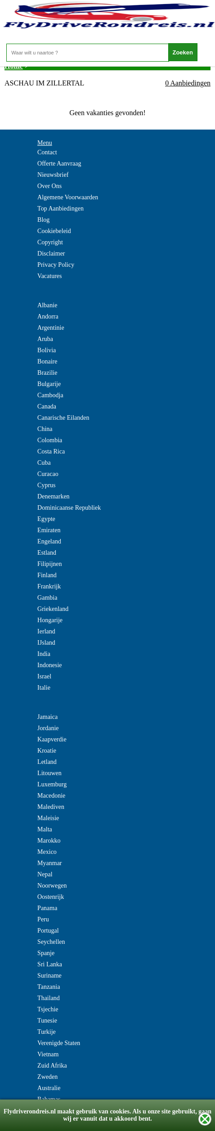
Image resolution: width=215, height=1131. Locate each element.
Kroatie (46, 750)
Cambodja (50, 395)
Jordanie (47, 728)
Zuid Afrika (52, 1065)
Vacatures (49, 276)
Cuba (44, 462)
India (43, 654)
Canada (46, 406)
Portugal (47, 930)
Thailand (48, 998)
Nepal (44, 874)
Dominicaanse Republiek (69, 507)
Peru (43, 919)
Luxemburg (52, 784)
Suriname (49, 975)
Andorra (47, 316)
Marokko (48, 840)
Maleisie (48, 818)
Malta (44, 829)
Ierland (46, 631)
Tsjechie (47, 1009)
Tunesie (47, 1020)
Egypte (46, 519)
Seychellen (51, 941)
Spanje (45, 953)
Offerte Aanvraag (59, 163)
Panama (47, 908)
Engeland (49, 541)
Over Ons (49, 186)
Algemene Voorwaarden (67, 197)
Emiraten (48, 530)
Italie (43, 687)
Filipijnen (49, 564)
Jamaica (47, 717)
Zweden (47, 1076)
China (44, 429)
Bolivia (46, 350)
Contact (47, 152)
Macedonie (51, 795)
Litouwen (49, 773)
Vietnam (47, 1054)
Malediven (50, 806)
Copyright (50, 242)
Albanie (47, 305)
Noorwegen (52, 885)
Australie (48, 1088)
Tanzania (48, 986)
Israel (44, 676)
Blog (43, 219)
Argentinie (50, 327)
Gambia (47, 597)
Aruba (45, 339)
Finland (47, 575)
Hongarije (50, 620)
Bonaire (47, 361)
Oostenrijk (50, 896)
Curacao (47, 474)
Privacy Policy (55, 264)
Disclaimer (51, 253)
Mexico (47, 851)
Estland (46, 552)
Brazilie (47, 372)
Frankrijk (49, 586)
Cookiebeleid (54, 231)
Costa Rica (51, 451)
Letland (47, 761)
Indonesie (49, 665)
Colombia (49, 440)
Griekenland (52, 609)
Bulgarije (49, 384)
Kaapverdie (52, 739)
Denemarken (53, 496)
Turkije (46, 1031)
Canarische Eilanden (63, 417)
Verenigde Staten (58, 1043)
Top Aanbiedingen (60, 208)
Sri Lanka (49, 964)
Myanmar (49, 863)
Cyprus (46, 485)
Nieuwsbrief (52, 174)
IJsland (46, 642)
